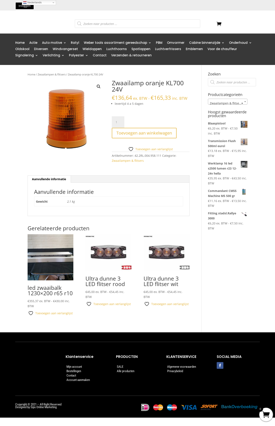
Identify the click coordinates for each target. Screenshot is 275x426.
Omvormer (176, 43)
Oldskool (22, 49)
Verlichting (51, 55)
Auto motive (52, 43)
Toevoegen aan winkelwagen (144, 133)
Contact (100, 55)
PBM (159, 43)
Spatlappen (140, 49)
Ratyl (75, 43)
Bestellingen (73, 371)
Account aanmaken (78, 380)
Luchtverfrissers (168, 49)
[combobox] (228, 102)
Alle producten (125, 371)
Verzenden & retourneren (131, 55)
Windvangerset (65, 49)
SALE (120, 367)
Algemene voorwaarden (181, 367)
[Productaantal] (118, 122)
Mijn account (74, 367)
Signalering (24, 55)
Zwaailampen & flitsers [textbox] (226, 103)
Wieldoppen (92, 49)
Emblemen (194, 49)
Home (20, 43)
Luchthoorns (116, 49)
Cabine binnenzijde (204, 43)
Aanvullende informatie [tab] (49, 179)
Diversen (41, 49)
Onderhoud (238, 43)
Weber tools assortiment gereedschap (115, 43)
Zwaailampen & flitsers (52, 74)
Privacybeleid (175, 371)
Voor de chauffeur (222, 49)
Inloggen (25, 6)
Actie (33, 43)
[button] (98, 86)
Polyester (76, 55)
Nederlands (32, 2)
